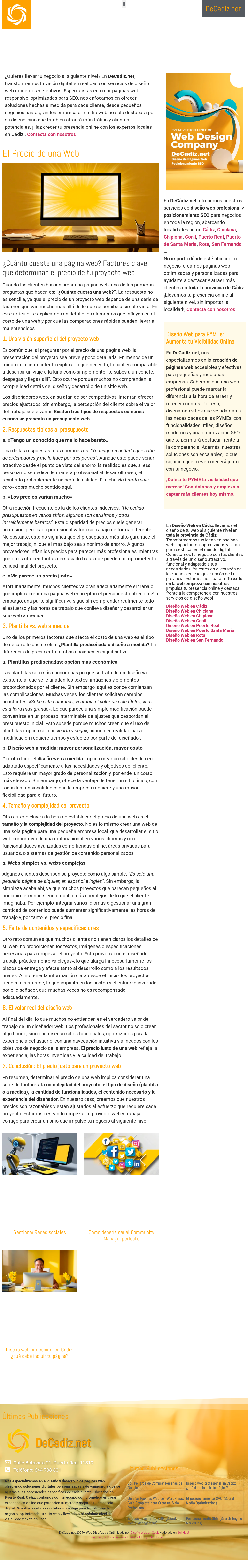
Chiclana (226, 229)
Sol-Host (183, 1532)
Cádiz (209, 229)
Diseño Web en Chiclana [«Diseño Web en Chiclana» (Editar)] (189, 611)
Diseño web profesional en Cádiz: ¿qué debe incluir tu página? (40, 1352)
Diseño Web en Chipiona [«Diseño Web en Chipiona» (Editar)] (190, 615)
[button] (124, 4)
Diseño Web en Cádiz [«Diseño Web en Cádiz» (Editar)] (186, 606)
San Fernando (226, 244)
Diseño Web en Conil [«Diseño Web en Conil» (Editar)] (186, 620)
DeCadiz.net (63, 1443)
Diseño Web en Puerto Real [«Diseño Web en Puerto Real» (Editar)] (192, 625)
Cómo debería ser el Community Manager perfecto (122, 1235)
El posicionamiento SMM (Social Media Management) (152, 1521)
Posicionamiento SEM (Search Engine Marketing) (214, 1521)
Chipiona (173, 237)
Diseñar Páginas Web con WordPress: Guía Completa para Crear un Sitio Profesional (156, 1503)
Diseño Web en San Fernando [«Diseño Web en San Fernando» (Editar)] (194, 640)
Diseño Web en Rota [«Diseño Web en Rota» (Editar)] (185, 635)
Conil (190, 237)
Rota (204, 244)
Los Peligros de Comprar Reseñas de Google (155, 1485)
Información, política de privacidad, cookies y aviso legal (124, 1537)
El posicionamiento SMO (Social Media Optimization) (210, 1501)
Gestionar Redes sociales (39, 1232)
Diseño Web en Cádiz (144, 1532)
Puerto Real (211, 237)
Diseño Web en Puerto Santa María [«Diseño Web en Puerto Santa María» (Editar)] (200, 630)
